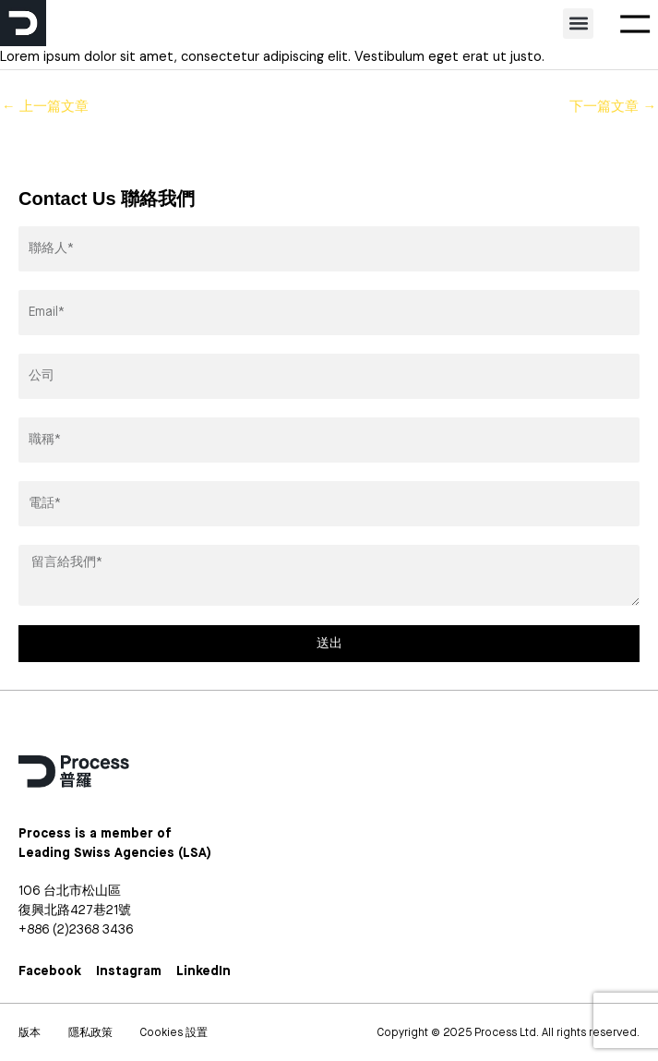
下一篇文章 (612, 106)
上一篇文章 (45, 106)
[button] (578, 23)
